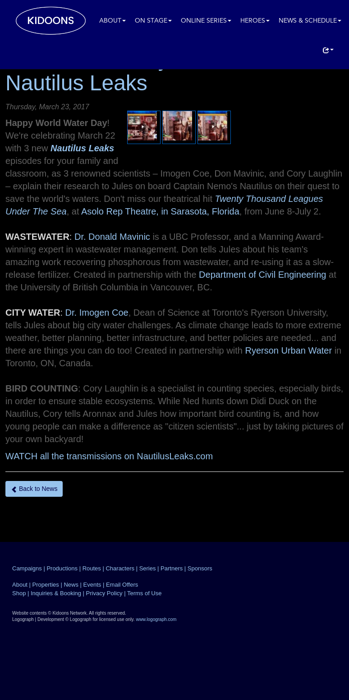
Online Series (206, 21)
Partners (172, 568)
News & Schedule (310, 21)
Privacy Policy (104, 593)
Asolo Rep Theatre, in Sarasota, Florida (160, 211)
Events (92, 584)
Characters (120, 568)
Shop (19, 593)
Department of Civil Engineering (262, 275)
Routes (92, 568)
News (71, 584)
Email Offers (122, 584)
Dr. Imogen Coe (97, 312)
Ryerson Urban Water (288, 350)
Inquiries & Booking (56, 593)
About (112, 21)
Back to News (34, 489)
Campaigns (27, 568)
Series (147, 568)
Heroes (255, 21)
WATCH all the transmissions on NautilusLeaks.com (109, 456)
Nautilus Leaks (82, 148)
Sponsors (200, 568)
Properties (45, 584)
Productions (62, 568)
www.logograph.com (156, 619)
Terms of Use (144, 593)
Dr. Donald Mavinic (112, 237)
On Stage (153, 21)
